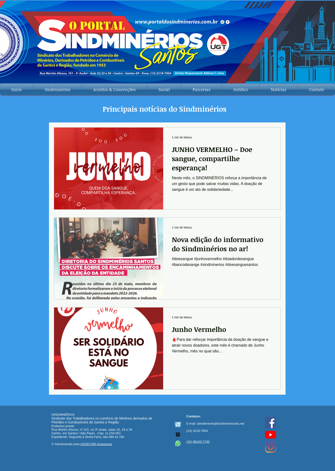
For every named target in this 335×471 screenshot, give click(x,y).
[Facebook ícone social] (270, 422)
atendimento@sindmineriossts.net (220, 423)
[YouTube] (270, 434)
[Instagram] (270, 447)
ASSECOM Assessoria (96, 444)
